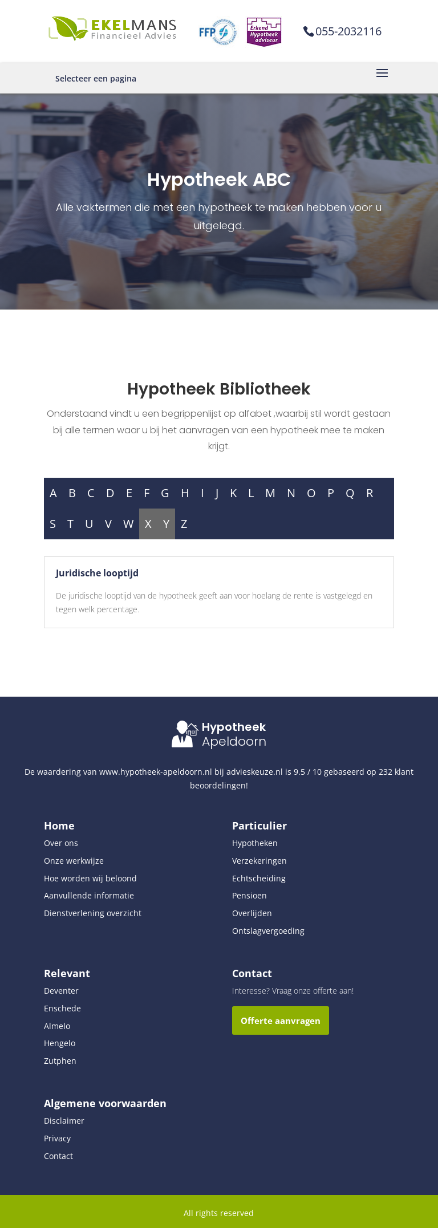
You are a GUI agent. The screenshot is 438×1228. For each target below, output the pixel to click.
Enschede (62, 1008)
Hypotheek (234, 727)
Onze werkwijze (74, 860)
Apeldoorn (234, 741)
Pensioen (249, 895)
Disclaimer (64, 1120)
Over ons (61, 842)
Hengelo (59, 1043)
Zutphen (60, 1060)
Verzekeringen (259, 860)
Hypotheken (255, 842)
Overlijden (252, 913)
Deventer (61, 990)
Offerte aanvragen (281, 1020)
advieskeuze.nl (254, 771)
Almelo (57, 1025)
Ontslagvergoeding (268, 930)
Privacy (57, 1138)
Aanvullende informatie (89, 895)
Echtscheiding (259, 878)
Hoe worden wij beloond (90, 878)
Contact (58, 1155)
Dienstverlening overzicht (92, 913)
